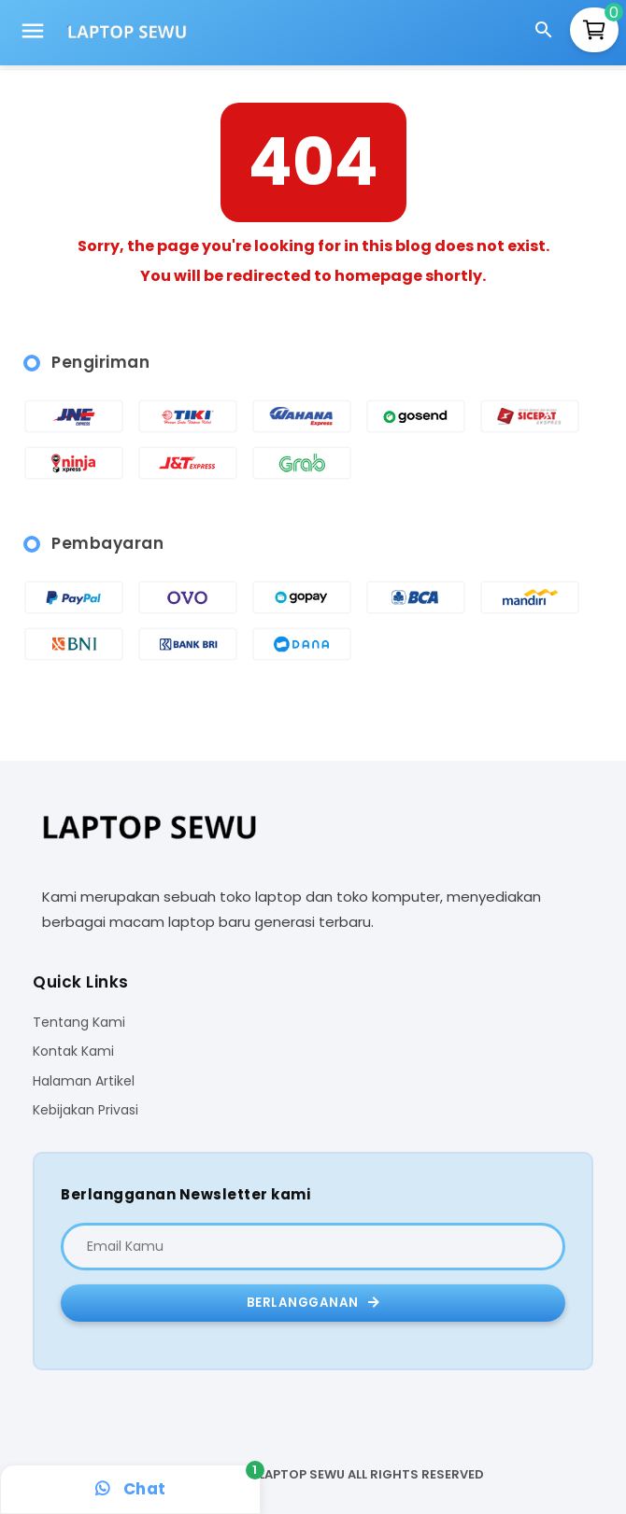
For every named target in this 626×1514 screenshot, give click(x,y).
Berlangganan (313, 1302)
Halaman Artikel (84, 1081)
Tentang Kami (79, 1022)
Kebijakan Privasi (85, 1110)
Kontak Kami (73, 1051)
